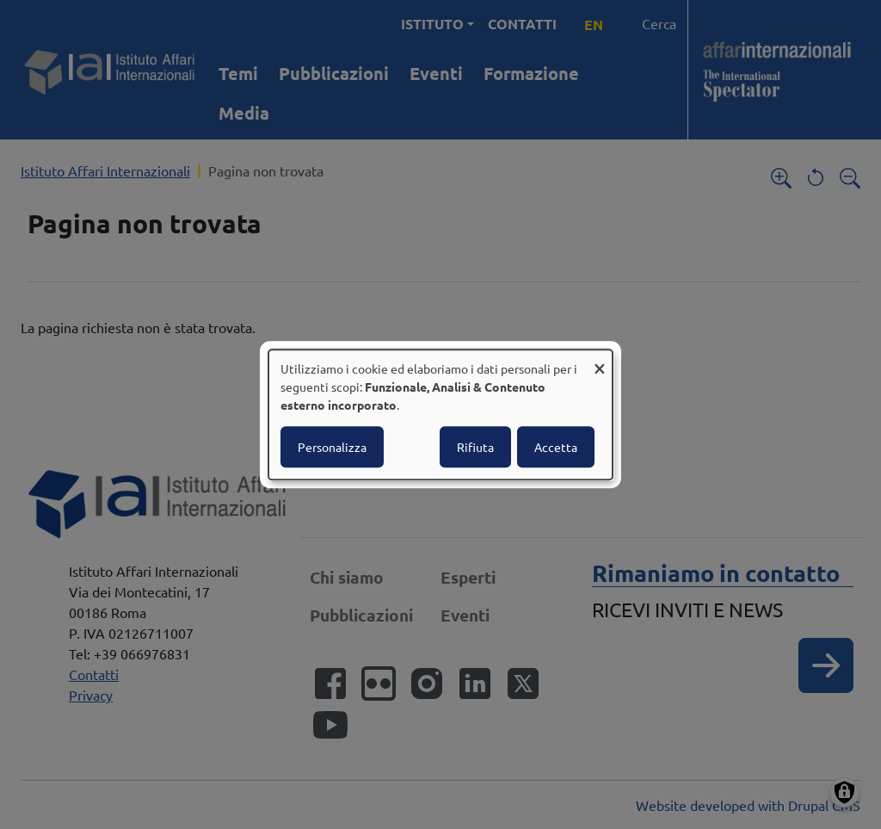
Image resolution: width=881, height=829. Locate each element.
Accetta (555, 447)
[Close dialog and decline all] (600, 360)
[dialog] (440, 415)
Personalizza (332, 447)
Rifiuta (475, 447)
